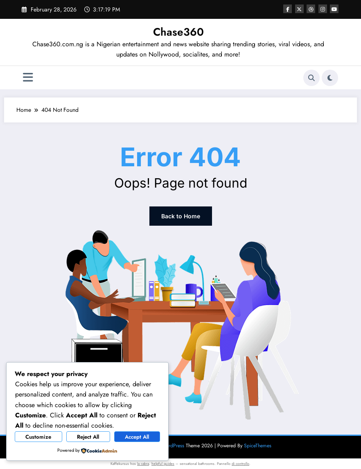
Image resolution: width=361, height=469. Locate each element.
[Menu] (28, 77)
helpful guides (162, 463)
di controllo (240, 463)
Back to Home (180, 216)
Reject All (88, 437)
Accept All (137, 437)
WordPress (172, 445)
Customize (38, 437)
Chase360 (178, 32)
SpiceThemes (257, 445)
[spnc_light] (330, 78)
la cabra (143, 463)
